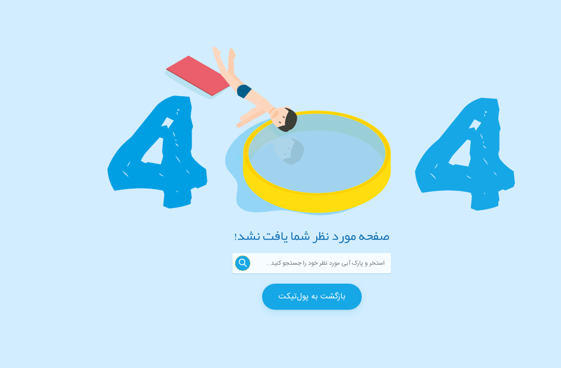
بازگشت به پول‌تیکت (280, 297)
